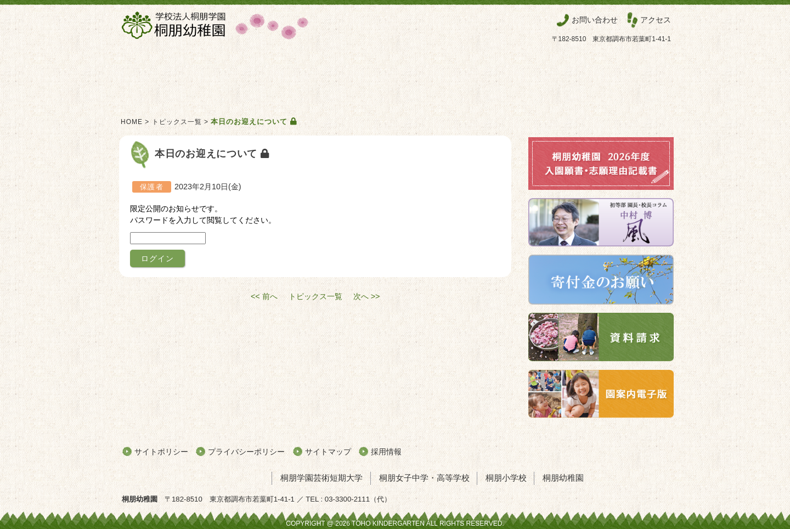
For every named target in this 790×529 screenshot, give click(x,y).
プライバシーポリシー (246, 451)
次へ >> (366, 296)
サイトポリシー (161, 451)
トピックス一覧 (177, 122)
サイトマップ (328, 451)
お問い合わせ (595, 19)
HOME (132, 122)
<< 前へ (264, 296)
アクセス (655, 19)
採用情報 (386, 451)
